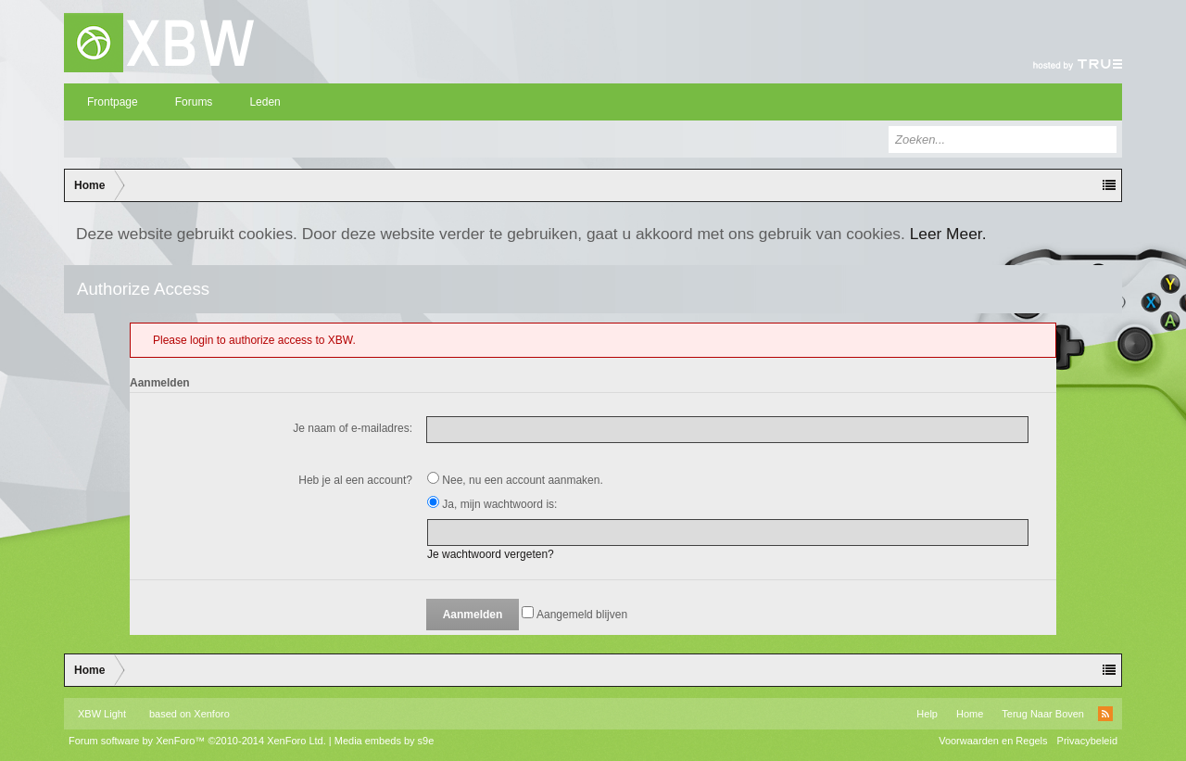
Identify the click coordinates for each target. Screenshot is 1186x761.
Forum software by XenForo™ (197, 740)
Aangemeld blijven (574, 614)
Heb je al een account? (355, 480)
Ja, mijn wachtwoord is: (492, 504)
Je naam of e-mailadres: (352, 428)
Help (927, 713)
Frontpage (112, 101)
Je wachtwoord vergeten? (490, 554)
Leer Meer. (948, 233)
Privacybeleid (1087, 740)
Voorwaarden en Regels (993, 740)
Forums (194, 101)
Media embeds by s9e (384, 740)
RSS (1105, 713)
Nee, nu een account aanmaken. (515, 480)
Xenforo (212, 713)
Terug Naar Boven (1043, 713)
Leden (264, 101)
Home (969, 713)
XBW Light (102, 713)
